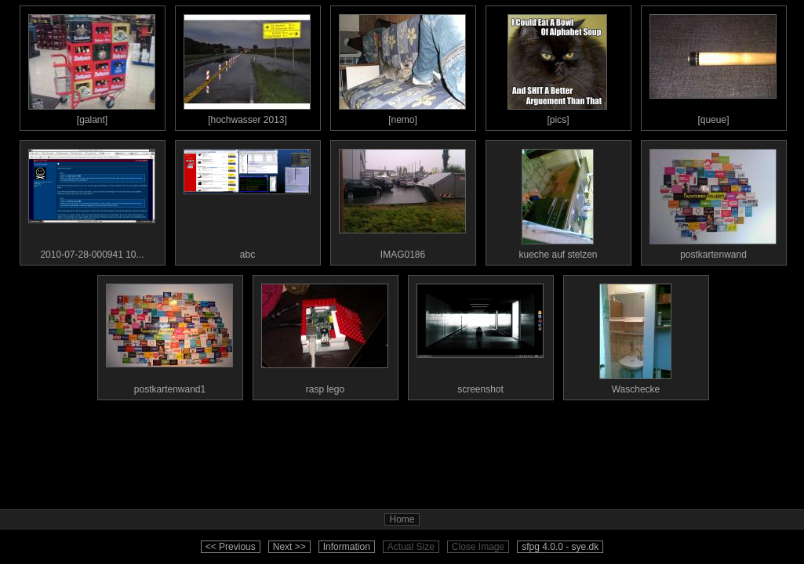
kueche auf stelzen (557, 200)
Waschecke (635, 335)
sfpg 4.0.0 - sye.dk (560, 546)
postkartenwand (713, 200)
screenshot (480, 335)
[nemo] (402, 65)
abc (247, 200)
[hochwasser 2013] (247, 65)
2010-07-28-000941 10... (91, 200)
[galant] (91, 65)
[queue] (713, 65)
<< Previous (231, 546)
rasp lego (324, 335)
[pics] (557, 65)
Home (401, 519)
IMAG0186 (402, 200)
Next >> (289, 546)
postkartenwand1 (169, 335)
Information (346, 546)
